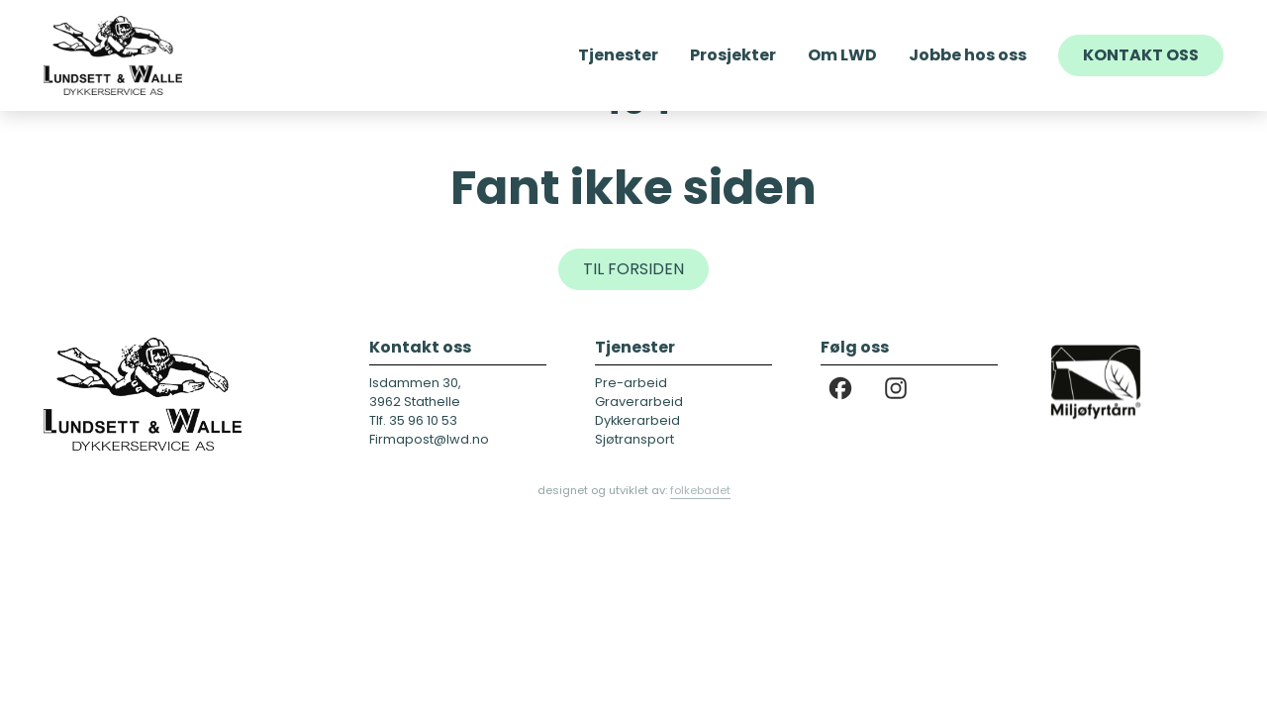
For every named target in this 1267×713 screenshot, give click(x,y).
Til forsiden (633, 268)
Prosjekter (733, 55)
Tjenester (618, 55)
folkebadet (700, 490)
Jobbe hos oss (967, 55)
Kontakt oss (1141, 55)
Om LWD (842, 55)
